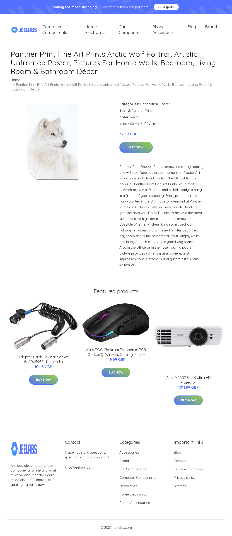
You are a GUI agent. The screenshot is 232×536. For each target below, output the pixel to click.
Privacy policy (185, 478)
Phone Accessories (163, 29)
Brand (211, 27)
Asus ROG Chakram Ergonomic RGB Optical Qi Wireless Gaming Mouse (116, 352)
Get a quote (166, 7)
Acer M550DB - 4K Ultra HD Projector (188, 380)
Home (15, 80)
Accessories (129, 453)
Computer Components (54, 29)
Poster (165, 104)
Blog (191, 27)
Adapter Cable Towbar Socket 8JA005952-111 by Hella (43, 360)
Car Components (131, 29)
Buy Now (136, 148)
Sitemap (180, 486)
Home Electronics (95, 29)
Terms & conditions (189, 470)
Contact (180, 461)
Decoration (149, 104)
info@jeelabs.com (79, 468)
